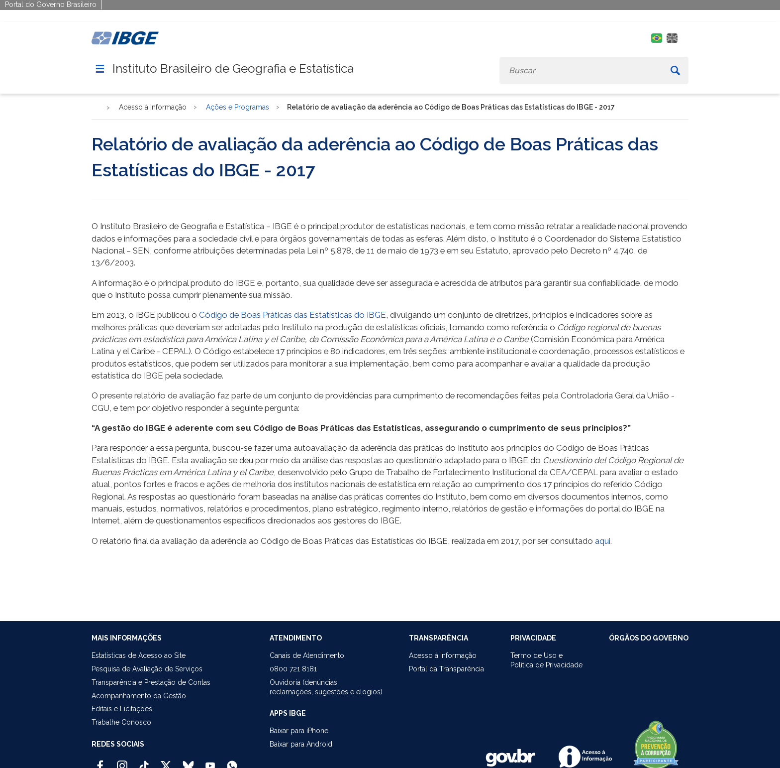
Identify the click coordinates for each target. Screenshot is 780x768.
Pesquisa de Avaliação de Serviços (147, 669)
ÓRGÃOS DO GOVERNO (648, 638)
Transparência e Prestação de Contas (151, 682)
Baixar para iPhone (299, 731)
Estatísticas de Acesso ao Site (139, 655)
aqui (602, 541)
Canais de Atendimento (307, 655)
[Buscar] (675, 70)
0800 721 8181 (293, 669)
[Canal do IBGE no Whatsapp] (232, 762)
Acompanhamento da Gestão (139, 696)
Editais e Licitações (122, 709)
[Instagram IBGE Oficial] (122, 762)
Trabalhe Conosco (121, 722)
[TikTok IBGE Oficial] (144, 762)
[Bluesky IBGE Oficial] (188, 762)
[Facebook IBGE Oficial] (100, 762)
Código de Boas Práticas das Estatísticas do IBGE (292, 315)
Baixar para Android (301, 744)
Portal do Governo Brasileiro (51, 4)
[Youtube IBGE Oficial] (210, 762)
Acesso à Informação (443, 655)
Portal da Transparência (446, 669)
